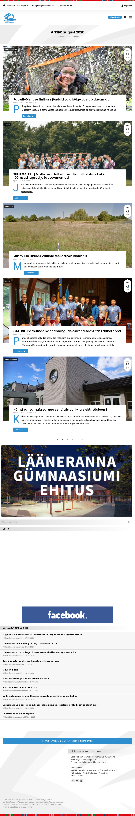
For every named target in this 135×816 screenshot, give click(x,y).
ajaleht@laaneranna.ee (44, 6)
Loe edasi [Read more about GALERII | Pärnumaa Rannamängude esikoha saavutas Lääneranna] (20, 351)
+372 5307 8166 (66, 6)
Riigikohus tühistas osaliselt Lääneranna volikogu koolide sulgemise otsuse (42, 634)
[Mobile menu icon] (130, 17)
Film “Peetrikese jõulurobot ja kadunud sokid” (27, 678)
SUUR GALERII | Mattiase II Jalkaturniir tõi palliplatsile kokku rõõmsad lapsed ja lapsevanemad (60, 176)
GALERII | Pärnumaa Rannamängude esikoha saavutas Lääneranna (67, 331)
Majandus (9, 206)
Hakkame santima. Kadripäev (18, 713)
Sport (7, 124)
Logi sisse (126, 5)
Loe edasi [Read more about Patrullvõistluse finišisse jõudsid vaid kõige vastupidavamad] (28, 116)
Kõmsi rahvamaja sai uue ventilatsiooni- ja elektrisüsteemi (60, 409)
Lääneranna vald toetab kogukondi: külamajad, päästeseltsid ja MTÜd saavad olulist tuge (50, 705)
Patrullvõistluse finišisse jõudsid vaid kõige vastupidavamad (61, 99)
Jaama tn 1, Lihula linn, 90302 (17, 6)
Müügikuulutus (10, 669)
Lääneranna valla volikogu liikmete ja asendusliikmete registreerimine (39, 652)
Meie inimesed (11, 50)
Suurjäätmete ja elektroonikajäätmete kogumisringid (31, 661)
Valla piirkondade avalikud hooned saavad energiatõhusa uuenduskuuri (40, 696)
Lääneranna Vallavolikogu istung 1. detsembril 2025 (30, 643)
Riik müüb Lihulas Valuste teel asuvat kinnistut (50, 256)
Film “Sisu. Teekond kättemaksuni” (21, 687)
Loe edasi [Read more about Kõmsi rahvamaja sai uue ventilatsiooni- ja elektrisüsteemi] (20, 430)
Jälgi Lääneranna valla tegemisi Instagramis (68, 741)
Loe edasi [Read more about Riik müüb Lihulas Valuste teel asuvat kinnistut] (31, 273)
